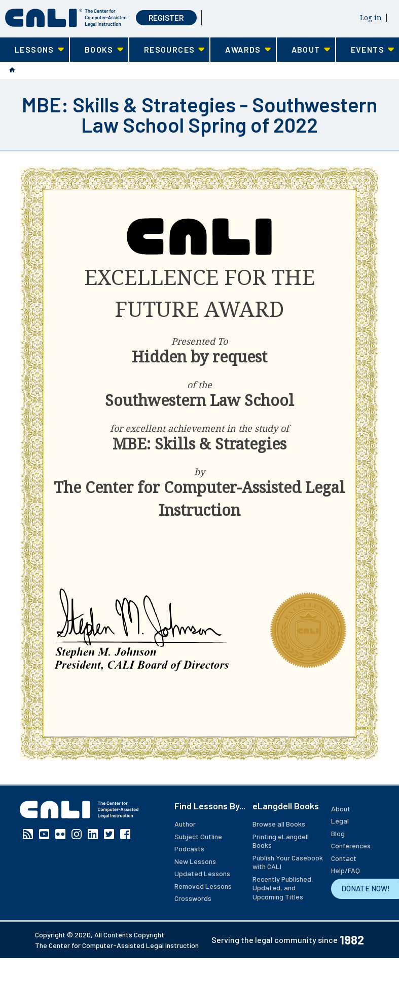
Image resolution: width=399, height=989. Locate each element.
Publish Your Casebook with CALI (287, 862)
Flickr (60, 834)
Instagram (76, 834)
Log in (371, 17)
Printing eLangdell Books (280, 841)
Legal (340, 820)
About (340, 808)
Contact (343, 858)
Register (166, 17)
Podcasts (189, 848)
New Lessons (195, 861)
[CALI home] (66, 18)
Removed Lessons (203, 886)
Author (185, 823)
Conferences (351, 845)
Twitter (109, 834)
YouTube (44, 834)
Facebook (125, 834)
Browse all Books (278, 823)
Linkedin (93, 834)
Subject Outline (198, 836)
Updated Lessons (202, 873)
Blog (338, 833)
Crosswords (192, 898)
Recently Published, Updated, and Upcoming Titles (282, 888)
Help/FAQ (345, 870)
